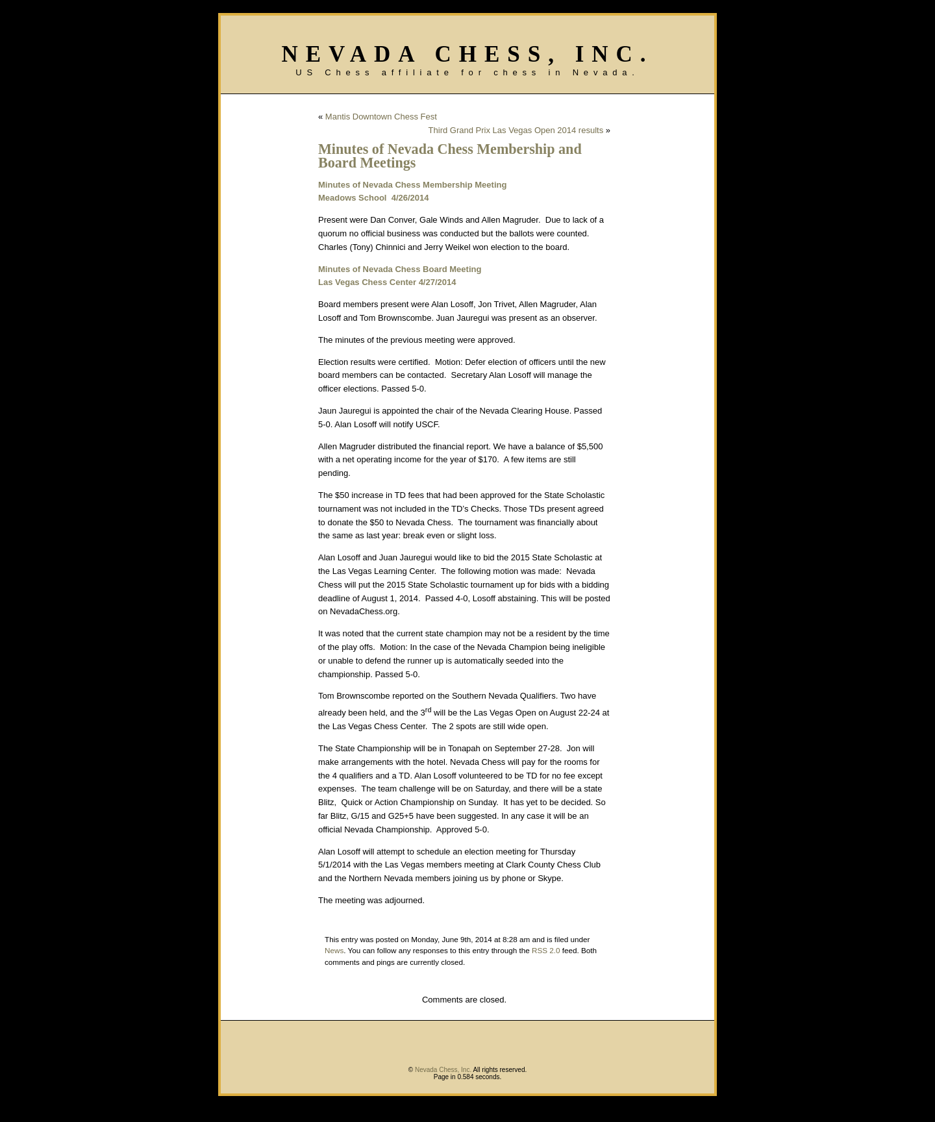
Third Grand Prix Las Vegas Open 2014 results (516, 130)
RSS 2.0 (546, 950)
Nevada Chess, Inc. (467, 54)
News (334, 950)
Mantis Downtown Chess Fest (381, 116)
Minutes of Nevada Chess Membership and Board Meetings (450, 156)
